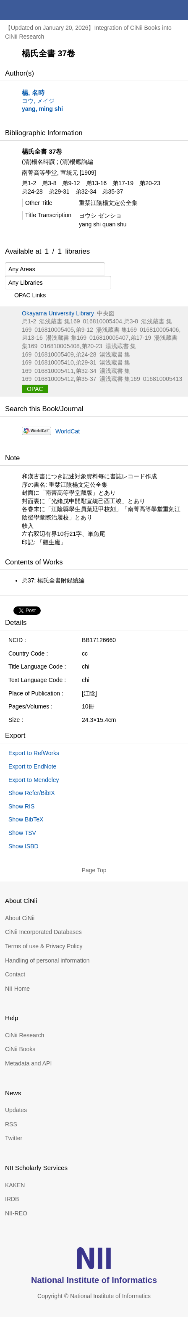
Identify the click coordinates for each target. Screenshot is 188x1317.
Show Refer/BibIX (31, 793)
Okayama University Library (58, 313)
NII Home (17, 988)
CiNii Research (24, 1035)
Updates (16, 1110)
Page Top (94, 870)
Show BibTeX (25, 819)
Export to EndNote (32, 766)
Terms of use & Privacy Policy (43, 946)
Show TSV (22, 832)
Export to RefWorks (33, 753)
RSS (11, 1124)
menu (178, 10)
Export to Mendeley (33, 780)
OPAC (35, 389)
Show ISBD (23, 846)
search (158, 10)
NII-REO (16, 1213)
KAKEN (15, 1185)
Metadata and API (28, 1063)
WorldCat (67, 431)
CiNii (37, 10)
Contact (15, 974)
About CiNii (19, 918)
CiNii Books (20, 1049)
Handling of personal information (47, 960)
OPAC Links (25, 295)
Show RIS (21, 806)
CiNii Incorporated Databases (43, 932)
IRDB (12, 1199)
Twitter (13, 1138)
